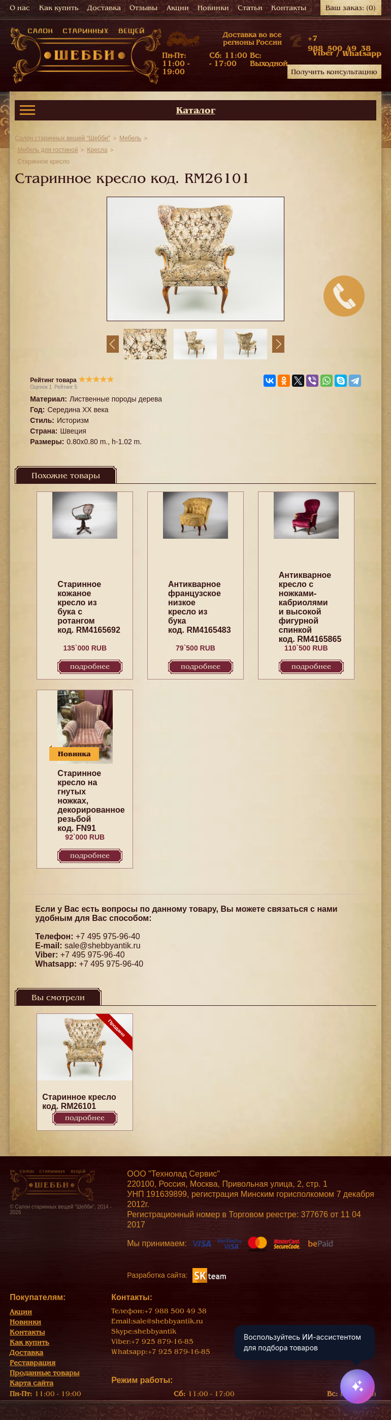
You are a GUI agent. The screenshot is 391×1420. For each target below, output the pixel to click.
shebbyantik (155, 1331)
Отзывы (143, 8)
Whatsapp (361, 53)
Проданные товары (44, 1373)
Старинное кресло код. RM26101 (79, 1101)
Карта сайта (31, 1383)
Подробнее (90, 666)
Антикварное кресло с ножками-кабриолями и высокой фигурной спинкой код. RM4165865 (310, 607)
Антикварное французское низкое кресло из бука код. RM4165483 (199, 607)
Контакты (288, 8)
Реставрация (32, 1363)
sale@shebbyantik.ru (102, 945)
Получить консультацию (334, 72)
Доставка (104, 8)
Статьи (250, 8)
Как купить (59, 8)
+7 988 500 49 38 (175, 1311)
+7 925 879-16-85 (162, 1341)
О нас (20, 8)
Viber (323, 53)
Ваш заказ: (350, 8)
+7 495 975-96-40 (108, 936)
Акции (178, 8)
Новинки (213, 8)
